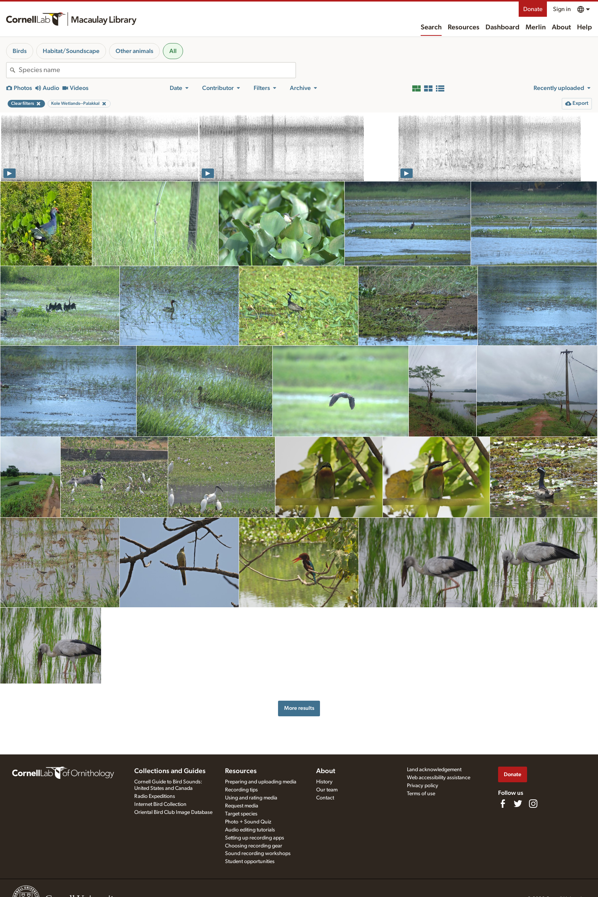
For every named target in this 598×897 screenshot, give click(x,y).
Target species (241, 814)
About (561, 27)
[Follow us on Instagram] (533, 803)
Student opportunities (250, 861)
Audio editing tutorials (250, 830)
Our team (327, 790)
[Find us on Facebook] (502, 803)
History (324, 782)
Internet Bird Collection (160, 804)
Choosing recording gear (253, 846)
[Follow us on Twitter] (517, 803)
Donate (532, 9)
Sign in (562, 9)
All (173, 51)
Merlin (536, 27)
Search (431, 27)
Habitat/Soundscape (71, 51)
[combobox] (157, 70)
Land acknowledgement (434, 769)
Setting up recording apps (254, 838)
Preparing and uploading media (260, 782)
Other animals (134, 51)
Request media (241, 806)
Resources (463, 27)
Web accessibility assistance (438, 777)
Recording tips (241, 790)
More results (299, 708)
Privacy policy (422, 785)
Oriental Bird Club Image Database (173, 812)
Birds (20, 51)
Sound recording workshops (258, 853)
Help (584, 27)
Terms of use (421, 793)
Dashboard (502, 27)
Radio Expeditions (154, 796)
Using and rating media (251, 798)
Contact (325, 798)
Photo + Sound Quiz (248, 822)
